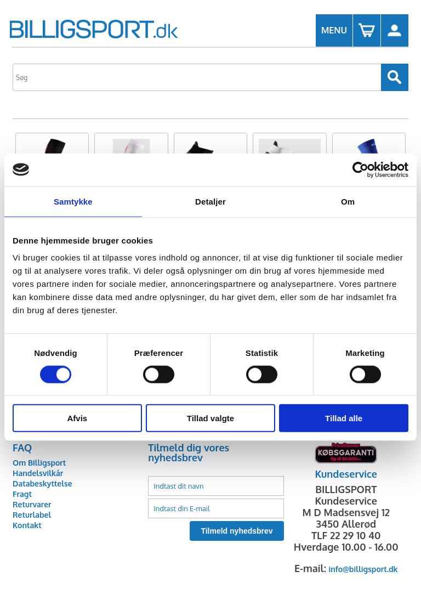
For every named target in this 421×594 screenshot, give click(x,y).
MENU (334, 30)
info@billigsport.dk (363, 569)
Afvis (77, 418)
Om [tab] (348, 201)
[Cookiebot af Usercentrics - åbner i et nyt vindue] (360, 169)
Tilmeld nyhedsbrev (236, 531)
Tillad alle (343, 418)
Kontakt (27, 525)
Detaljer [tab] (210, 201)
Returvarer (32, 504)
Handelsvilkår (38, 473)
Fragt (22, 494)
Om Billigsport (39, 462)
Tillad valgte (210, 418)
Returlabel (32, 514)
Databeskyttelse (42, 483)
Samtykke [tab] (73, 201)
